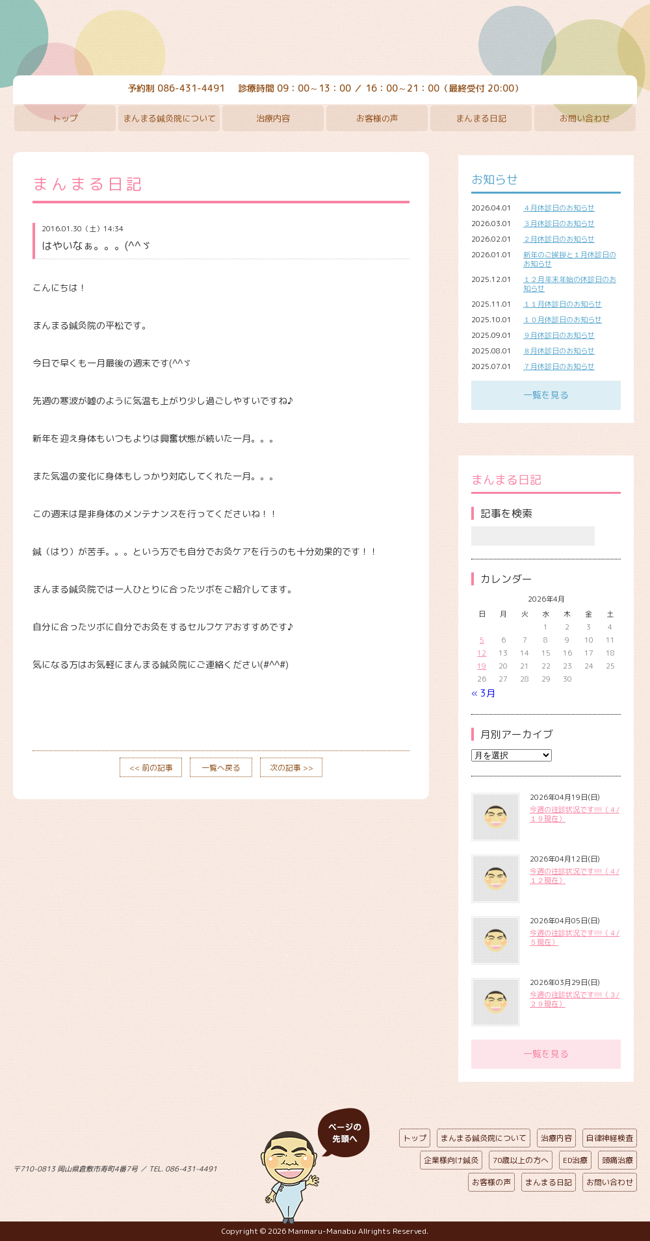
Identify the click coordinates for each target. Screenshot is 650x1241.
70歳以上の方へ (521, 1160)
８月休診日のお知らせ (559, 351)
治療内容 (273, 118)
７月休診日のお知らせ (559, 366)
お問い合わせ (585, 118)
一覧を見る (546, 395)
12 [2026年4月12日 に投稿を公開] (481, 653)
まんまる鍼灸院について (169, 118)
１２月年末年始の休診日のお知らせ (569, 284)
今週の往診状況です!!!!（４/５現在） (574, 937)
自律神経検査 (609, 1138)
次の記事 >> (291, 767)
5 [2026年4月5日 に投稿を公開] (482, 640)
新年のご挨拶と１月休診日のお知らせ (569, 259)
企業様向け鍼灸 (451, 1160)
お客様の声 (377, 118)
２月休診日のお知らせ (559, 239)
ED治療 (575, 1160)
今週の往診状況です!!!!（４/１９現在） (574, 814)
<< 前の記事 (151, 767)
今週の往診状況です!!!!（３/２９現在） (574, 999)
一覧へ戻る (221, 767)
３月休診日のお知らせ (559, 223)
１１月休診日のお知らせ (562, 304)
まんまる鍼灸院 (325, 38)
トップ (65, 118)
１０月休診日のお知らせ (562, 319)
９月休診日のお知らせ (559, 335)
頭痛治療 (617, 1160)
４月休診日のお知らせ (559, 208)
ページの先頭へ (315, 1166)
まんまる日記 (481, 118)
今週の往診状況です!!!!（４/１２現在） (574, 876)
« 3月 (483, 693)
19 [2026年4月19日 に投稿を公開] (481, 666)
